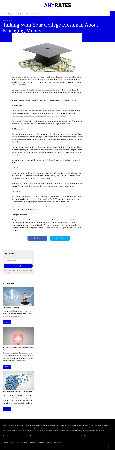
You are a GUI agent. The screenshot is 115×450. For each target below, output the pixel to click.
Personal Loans (46, 14)
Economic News (35, 14)
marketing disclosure (54, 435)
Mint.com (28, 152)
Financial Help (7, 14)
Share (37, 238)
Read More (7, 322)
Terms (21, 270)
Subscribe (18, 266)
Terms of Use (14, 442)
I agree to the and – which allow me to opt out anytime (18, 271)
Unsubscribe (33, 442)
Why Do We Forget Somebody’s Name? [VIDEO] (18, 391)
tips (22, 100)
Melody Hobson (27, 111)
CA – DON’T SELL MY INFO (54, 442)
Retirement (57, 14)
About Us (6, 442)
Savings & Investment (21, 14)
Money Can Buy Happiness (11, 307)
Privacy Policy (15, 270)
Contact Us (41, 442)
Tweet (59, 238)
